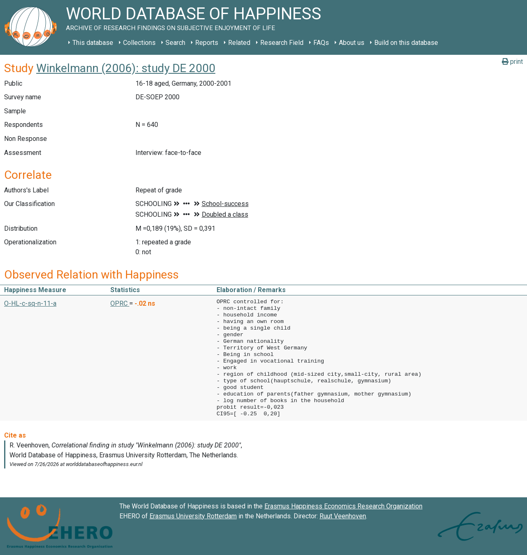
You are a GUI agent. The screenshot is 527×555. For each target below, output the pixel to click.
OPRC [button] (119, 303)
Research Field (281, 43)
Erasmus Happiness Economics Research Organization (343, 506)
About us (351, 43)
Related (239, 43)
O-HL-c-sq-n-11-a (30, 303)
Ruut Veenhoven (342, 516)
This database (92, 43)
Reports (206, 43)
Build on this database (406, 43)
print (512, 62)
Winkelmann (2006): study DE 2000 (125, 68)
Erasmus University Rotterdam (193, 516)
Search (175, 43)
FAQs (321, 43)
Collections (139, 43)
